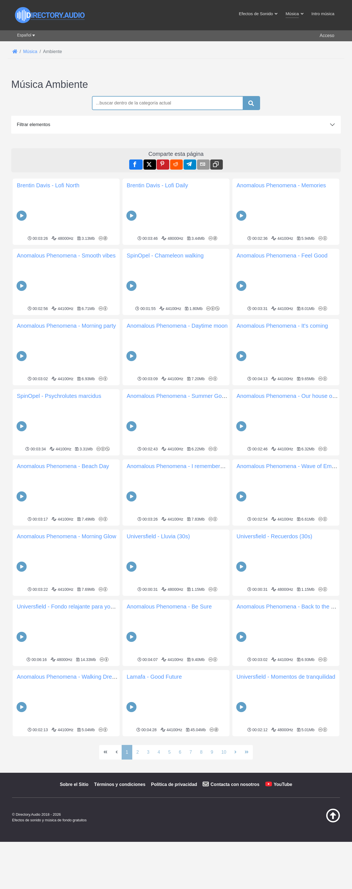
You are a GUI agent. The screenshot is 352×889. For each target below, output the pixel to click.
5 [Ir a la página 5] (169, 752)
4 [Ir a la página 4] (159, 752)
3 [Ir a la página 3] (148, 752)
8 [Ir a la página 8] (201, 752)
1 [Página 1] (127, 752)
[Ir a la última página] (246, 752)
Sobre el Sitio (74, 784)
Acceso (327, 35)
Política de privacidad (174, 784)
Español (24, 35)
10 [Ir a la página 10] (223, 752)
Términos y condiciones (119, 784)
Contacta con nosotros (234, 784)
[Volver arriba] (319, 821)
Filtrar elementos (33, 124)
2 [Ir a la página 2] (137, 752)
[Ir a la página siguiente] (235, 752)
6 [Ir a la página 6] (180, 752)
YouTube (283, 784)
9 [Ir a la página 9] (212, 752)
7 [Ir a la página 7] (190, 752)
